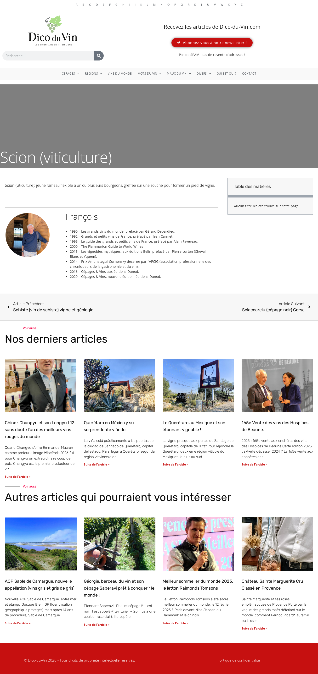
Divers (204, 73)
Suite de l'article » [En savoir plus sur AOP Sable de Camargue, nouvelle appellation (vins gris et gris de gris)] (17, 623)
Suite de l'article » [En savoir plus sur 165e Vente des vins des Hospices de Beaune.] (254, 464)
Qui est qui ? (226, 73)
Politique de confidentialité (238, 660)
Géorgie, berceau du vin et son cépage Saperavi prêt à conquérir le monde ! (119, 588)
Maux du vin (179, 73)
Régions (93, 73)
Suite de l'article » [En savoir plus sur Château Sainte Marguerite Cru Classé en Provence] (254, 628)
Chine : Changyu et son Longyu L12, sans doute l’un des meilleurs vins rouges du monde (40, 429)
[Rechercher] (99, 55)
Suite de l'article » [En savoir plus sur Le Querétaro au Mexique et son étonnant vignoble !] (175, 464)
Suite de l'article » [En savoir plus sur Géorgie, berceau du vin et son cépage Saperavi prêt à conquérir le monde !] (96, 625)
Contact (249, 73)
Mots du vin (149, 73)
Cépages (70, 73)
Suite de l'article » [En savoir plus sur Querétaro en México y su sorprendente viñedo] (96, 464)
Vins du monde (120, 73)
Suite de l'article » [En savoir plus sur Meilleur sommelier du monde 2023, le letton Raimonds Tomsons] (175, 623)
